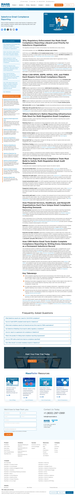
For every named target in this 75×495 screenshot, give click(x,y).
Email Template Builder (9, 451)
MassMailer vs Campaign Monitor (45, 466)
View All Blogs (12, 400)
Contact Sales (32, 1)
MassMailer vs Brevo (8, 473)
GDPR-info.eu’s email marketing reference (54, 92)
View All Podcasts (29, 400)
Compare (40, 5)
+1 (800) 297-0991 (41, 1)
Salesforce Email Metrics (10, 137)
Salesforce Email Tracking (10, 129)
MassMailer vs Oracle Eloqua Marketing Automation (15, 471)
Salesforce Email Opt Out (10, 153)
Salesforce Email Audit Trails (11, 99)
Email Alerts (6, 448)
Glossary (7, 9)
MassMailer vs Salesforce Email (10, 477)
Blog (44, 446)
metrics (24, 263)
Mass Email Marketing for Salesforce (23, 445)
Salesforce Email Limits (9, 177)
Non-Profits (29, 487)
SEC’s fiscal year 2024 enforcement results (44, 56)
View (58, 396)
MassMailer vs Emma (42, 471)
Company (57, 442)
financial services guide (35, 293)
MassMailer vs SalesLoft (43, 479)
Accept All (69, 492)
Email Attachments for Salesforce (22, 455)
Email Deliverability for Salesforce (22, 449)
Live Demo (69, 5)
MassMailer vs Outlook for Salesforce (46, 475)
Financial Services (53, 487)
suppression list (57, 175)
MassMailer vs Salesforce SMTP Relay (46, 480)
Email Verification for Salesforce (22, 452)
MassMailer (39, 251)
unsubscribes (51, 253)
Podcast (44, 451)
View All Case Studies (45, 400)
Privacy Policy (9, 431)
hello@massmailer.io (50, 1)
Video (44, 448)
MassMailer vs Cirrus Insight (10, 480)
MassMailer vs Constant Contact (11, 464)
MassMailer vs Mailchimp (43, 462)
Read (8, 395)
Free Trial (59, 5)
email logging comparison (41, 303)
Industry (47, 5)
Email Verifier (7, 446)
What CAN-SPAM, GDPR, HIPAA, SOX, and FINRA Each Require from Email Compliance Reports (11, 53)
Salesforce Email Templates (10, 169)
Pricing (27, 5)
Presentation (45, 450)
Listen (25, 397)
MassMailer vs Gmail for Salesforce (45, 477)
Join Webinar (46, 455)
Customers (56, 446)
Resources (33, 5)
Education (6, 487)
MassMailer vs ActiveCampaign (10, 466)
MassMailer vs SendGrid (9, 469)
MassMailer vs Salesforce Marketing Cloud (47, 468)
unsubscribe (60, 64)
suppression (29, 254)
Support (33, 448)
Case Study (45, 453)
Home (2, 9)
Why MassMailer (7, 462)
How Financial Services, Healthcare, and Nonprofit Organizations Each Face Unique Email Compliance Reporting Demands (11, 76)
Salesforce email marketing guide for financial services (46, 221)
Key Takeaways (7, 91)
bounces (69, 188)
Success (34, 442)
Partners (56, 448)
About (55, 444)
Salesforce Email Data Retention (12, 109)
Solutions (21, 5)
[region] (37, 491)
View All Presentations (62, 400)
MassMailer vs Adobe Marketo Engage (46, 469)
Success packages (35, 446)
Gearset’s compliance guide (48, 147)
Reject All (61, 492)
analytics (66, 261)
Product (14, 5)
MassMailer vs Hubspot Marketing (11, 479)
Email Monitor (7, 450)
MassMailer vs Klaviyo (43, 473)
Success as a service (36, 444)
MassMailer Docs (7, 453)
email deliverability (58, 228)
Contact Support (24, 1)
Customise (53, 492)
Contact (56, 451)
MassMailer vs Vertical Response (11, 475)
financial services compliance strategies (62, 303)
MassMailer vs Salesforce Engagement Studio (13, 468)
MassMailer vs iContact (43, 464)
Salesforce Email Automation (11, 160)
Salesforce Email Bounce (10, 145)
